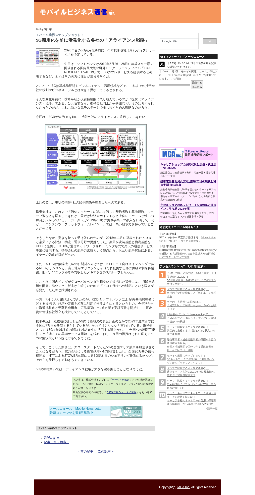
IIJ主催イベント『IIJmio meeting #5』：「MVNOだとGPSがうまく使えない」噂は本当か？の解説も (191, 318)
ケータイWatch (120, 379)
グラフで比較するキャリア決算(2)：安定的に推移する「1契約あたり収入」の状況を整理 (191, 330)
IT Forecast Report (180, 75)
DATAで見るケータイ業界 (121, 392)
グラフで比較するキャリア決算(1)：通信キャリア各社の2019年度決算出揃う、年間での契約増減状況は (192, 372)
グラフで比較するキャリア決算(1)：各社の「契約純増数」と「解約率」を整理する (191, 293)
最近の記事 (52, 438)
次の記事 (104, 451)
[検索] (177, 41)
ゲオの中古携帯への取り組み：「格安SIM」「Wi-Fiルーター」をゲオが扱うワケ (191, 305)
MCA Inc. (183, 487)
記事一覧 (212, 408)
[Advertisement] (188, 118)
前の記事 (86, 451)
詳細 (177, 78)
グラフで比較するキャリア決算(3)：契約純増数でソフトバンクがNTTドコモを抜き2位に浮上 (191, 384)
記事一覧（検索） (56, 442)
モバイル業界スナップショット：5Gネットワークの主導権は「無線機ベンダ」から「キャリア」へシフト (190, 359)
